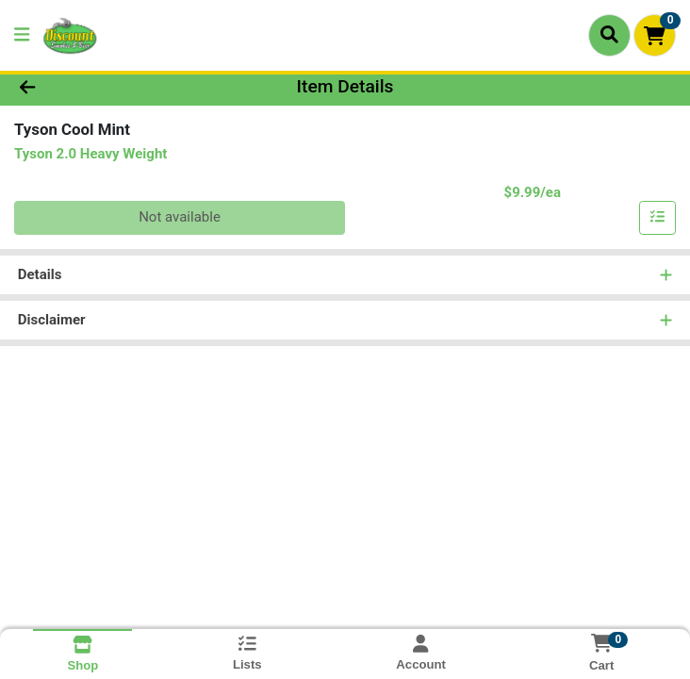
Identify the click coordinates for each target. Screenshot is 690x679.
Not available (180, 216)
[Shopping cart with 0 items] (654, 35)
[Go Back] (97, 87)
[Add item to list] (658, 218)
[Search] (609, 35)
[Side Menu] (21, 35)
